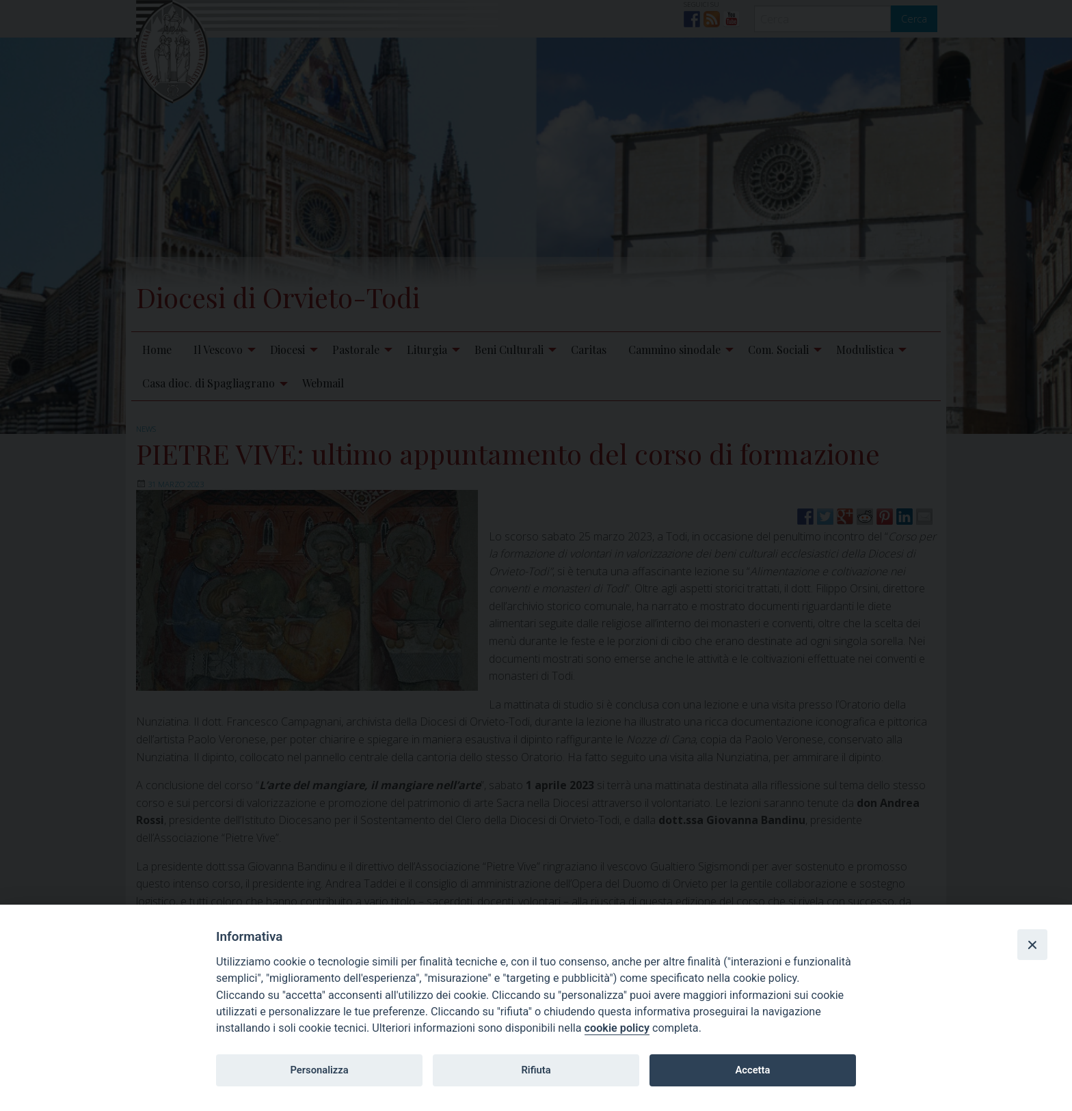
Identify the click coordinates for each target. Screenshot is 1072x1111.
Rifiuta (535, 1070)
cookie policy (617, 1027)
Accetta (752, 1070)
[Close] (1032, 944)
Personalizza (319, 1070)
